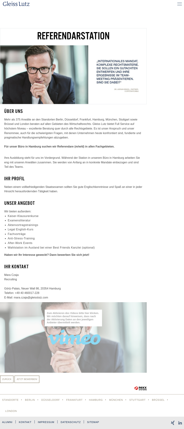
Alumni (7, 422)
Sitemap (93, 422)
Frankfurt (74, 399)
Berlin (30, 399)
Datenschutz (71, 422)
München (116, 399)
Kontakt (25, 422)
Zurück (6, 379)
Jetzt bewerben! (27, 379)
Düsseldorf (50, 399)
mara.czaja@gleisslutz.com (31, 297)
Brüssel (158, 399)
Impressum (46, 422)
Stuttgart (137, 399)
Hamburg (96, 399)
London (11, 411)
